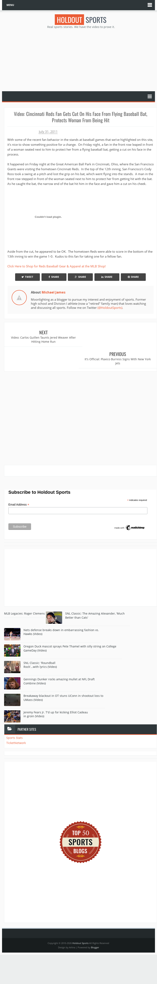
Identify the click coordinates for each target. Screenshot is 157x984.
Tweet (27, 277)
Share (54, 277)
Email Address (18, 483)
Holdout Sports (80, 921)
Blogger (95, 925)
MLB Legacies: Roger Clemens (24, 592)
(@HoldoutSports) (110, 308)
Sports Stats (14, 716)
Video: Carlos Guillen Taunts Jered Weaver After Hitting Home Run (42, 340)
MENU (10, 5)
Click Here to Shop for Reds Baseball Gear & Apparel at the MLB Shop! (56, 266)
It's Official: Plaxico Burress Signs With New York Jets (118, 340)
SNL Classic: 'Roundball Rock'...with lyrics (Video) (40, 643)
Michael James (53, 292)
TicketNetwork (16, 721)
